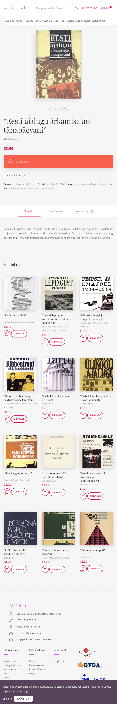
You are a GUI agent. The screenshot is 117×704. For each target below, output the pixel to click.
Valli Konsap (85, 555)
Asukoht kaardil (37, 667)
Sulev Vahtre (26, 479)
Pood (19, 20)
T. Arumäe (8, 406)
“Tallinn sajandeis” (15, 315)
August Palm (9, 556)
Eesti (38, 20)
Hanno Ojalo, (86, 322)
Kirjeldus (29, 211)
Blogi (31, 671)
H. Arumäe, (9, 402)
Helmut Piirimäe (87, 402)
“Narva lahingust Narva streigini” (56, 550)
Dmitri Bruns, (10, 322)
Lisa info (7, 698)
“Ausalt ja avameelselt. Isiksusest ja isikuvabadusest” (93, 475)
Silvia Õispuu (11, 139)
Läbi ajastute (51, 20)
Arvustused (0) (84, 211)
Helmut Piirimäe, (12, 479)
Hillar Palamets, (49, 556)
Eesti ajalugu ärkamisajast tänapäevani (30, 188)
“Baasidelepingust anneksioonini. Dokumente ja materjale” (58, 318)
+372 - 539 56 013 (26, 618)
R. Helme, (32, 402)
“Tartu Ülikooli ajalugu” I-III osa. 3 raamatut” (95, 397)
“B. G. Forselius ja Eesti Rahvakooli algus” (56, 474)
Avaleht (9, 20)
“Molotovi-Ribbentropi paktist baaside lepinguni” (19, 397)
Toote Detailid (55, 211)
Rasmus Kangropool (26, 322)
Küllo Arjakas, (21, 402)
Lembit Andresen (49, 479)
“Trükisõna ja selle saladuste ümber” (15, 550)
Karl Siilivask (48, 402)
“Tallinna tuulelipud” (92, 549)
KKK (6, 671)
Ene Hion (84, 483)
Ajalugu (29, 20)
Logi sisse (59, 659)
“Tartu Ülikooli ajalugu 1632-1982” (55, 397)
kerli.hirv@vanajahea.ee (28, 631)
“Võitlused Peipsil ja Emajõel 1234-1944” (92, 316)
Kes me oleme (36, 663)
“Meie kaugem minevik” (18, 472)
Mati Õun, (98, 322)
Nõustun (23, 698)
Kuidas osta (10, 667)
